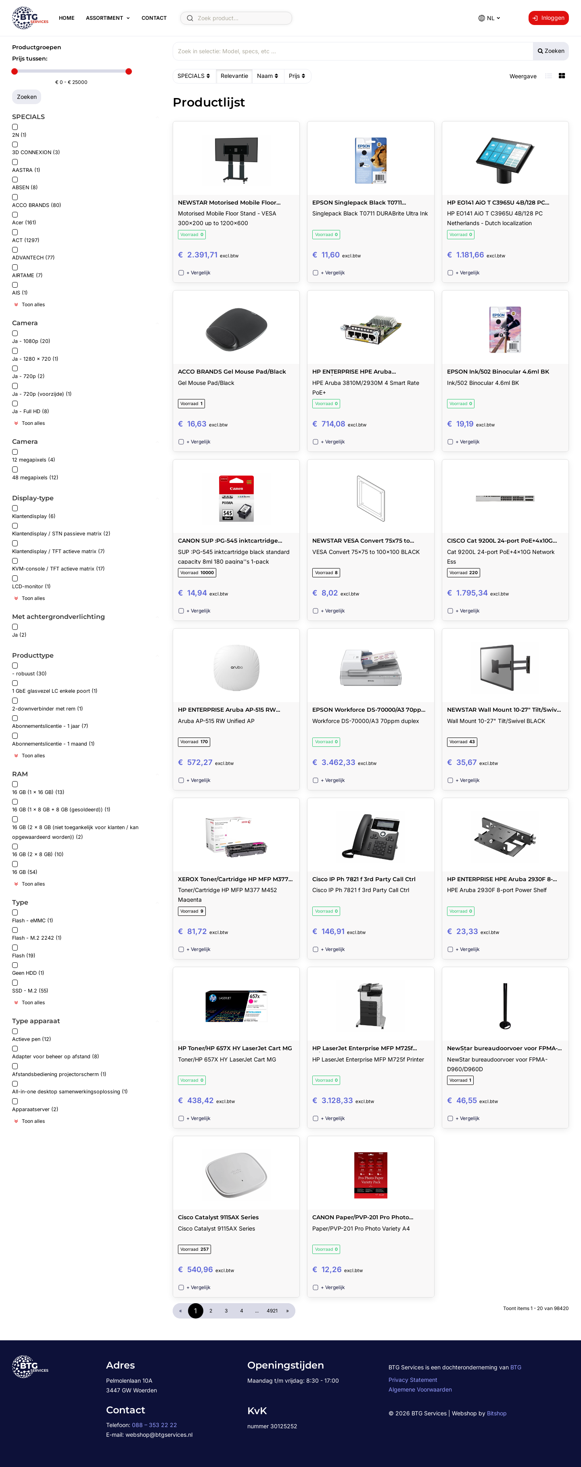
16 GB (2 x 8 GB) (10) (38, 850)
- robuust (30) (29, 669)
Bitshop (497, 1413)
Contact (154, 18)
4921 (272, 1311)
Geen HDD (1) (28, 969)
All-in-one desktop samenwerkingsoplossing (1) (70, 1088)
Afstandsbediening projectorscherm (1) (59, 1070)
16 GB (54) (25, 868)
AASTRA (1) (26, 166)
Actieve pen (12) (31, 1035)
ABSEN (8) (25, 183)
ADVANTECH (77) (33, 254)
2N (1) (19, 131)
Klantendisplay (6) (34, 512)
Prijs (298, 76)
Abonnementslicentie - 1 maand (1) (53, 739)
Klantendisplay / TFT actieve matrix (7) (58, 547)
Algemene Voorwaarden (420, 1389)
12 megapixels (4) (33, 456)
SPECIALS (195, 76)
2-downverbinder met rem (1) (47, 704)
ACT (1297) (26, 236)
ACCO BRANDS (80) (36, 201)
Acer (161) (24, 219)
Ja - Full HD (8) (30, 407)
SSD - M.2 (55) (30, 986)
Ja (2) (19, 630)
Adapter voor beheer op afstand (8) (55, 1053)
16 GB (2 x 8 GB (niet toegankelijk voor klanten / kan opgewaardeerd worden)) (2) (75, 828)
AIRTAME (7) (27, 271)
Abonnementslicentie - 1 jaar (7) (50, 722)
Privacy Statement (413, 1379)
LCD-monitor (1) (31, 582)
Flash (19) (24, 951)
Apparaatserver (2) (35, 1105)
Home (67, 18)
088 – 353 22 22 (154, 1424)
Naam (268, 76)
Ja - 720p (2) (28, 372)
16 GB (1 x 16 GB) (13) (38, 788)
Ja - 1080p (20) (31, 337)
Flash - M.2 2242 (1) (37, 934)
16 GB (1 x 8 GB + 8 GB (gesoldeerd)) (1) (61, 806)
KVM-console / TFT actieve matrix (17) (58, 565)
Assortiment (104, 18)
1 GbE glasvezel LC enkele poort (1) (55, 687)
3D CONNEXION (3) (36, 148)
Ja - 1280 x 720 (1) (35, 355)
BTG (515, 1367)
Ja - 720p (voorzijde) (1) (42, 390)
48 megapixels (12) (35, 473)
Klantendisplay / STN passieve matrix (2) (61, 530)
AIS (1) (20, 289)
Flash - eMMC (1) (32, 916)
